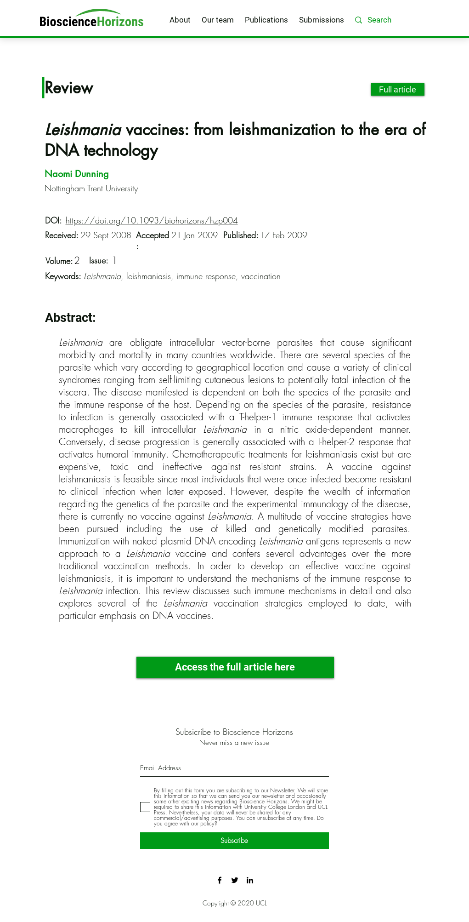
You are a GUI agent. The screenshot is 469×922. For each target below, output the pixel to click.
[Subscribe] (234, 840)
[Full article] (397, 89)
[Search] (392, 20)
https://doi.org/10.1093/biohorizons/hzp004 (152, 220)
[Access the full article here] (235, 667)
